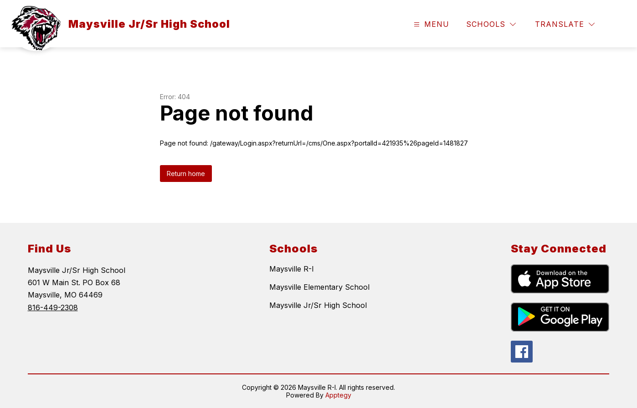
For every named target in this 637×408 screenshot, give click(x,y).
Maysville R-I (291, 268)
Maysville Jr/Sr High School (318, 305)
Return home (186, 173)
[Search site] (616, 24)
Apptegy (338, 395)
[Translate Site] (565, 24)
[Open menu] (430, 24)
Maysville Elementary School (319, 287)
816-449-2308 (53, 307)
